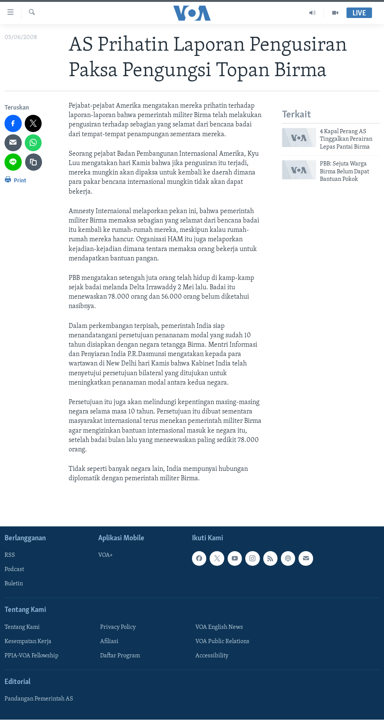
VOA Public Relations (222, 642)
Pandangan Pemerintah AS (38, 699)
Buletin (13, 584)
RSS (9, 556)
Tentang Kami (22, 627)
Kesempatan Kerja (27, 642)
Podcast (14, 570)
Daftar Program (120, 656)
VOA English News (219, 627)
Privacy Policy (118, 627)
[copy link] (33, 162)
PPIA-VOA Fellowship (31, 656)
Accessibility (211, 656)
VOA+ (105, 556)
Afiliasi (109, 642)
